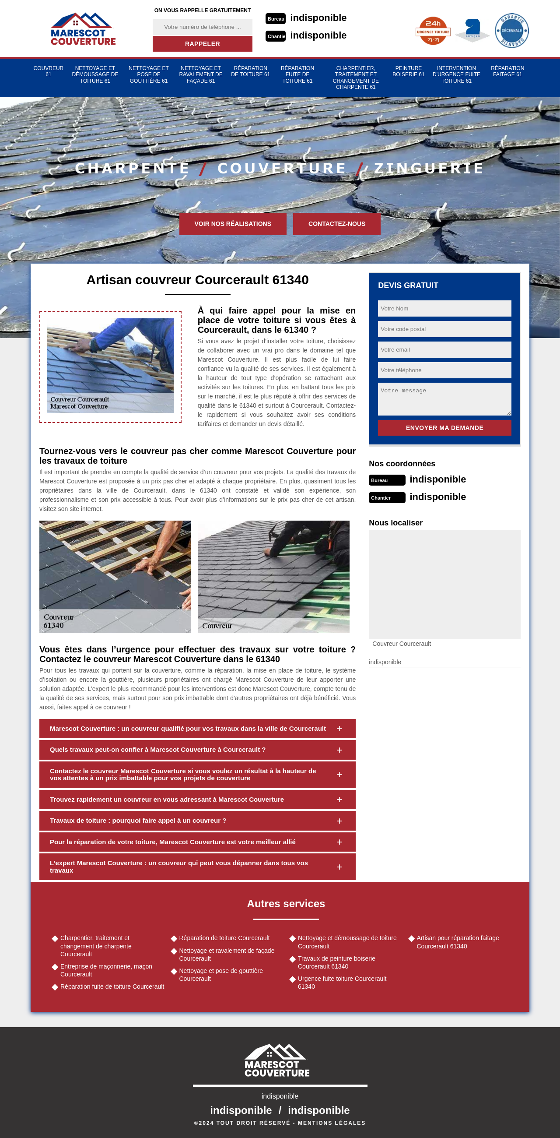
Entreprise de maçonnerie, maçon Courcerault (106, 970)
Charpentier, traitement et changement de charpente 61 (356, 77)
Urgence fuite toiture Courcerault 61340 (342, 982)
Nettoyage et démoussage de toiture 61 (95, 74)
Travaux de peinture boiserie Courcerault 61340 (336, 962)
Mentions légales (332, 1123)
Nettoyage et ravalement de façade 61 (200, 74)
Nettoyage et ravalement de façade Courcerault (227, 954)
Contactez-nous (336, 223)
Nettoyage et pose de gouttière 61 (149, 74)
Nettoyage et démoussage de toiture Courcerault (347, 941)
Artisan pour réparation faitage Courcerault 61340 (458, 941)
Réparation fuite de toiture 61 (297, 74)
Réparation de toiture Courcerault (224, 937)
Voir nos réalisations (233, 223)
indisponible (318, 17)
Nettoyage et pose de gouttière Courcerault (221, 974)
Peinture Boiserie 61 (408, 71)
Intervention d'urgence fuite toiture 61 (456, 74)
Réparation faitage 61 (507, 71)
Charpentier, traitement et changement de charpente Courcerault (96, 945)
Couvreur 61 (49, 71)
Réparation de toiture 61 (250, 71)
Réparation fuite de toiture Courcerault (112, 986)
